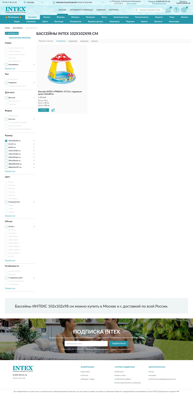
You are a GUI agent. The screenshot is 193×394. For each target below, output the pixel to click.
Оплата (85, 375)
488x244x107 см (14, 167)
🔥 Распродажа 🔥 (13, 17)
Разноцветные (14, 202)
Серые (10, 205)
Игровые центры (95, 21)
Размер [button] (8, 136)
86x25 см (12, 147)
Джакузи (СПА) (14, 271)
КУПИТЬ (44, 110)
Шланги (184, 17)
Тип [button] (7, 74)
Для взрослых (13, 101)
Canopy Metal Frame (16, 48)
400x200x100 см (14, 164)
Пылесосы (90, 17)
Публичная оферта (123, 379)
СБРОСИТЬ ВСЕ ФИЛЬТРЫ (20, 38)
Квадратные (13, 116)
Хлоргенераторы (121, 17)
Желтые (11, 189)
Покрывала (115, 21)
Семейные (12, 104)
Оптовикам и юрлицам (81, 10)
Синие (10, 208)
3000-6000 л (13, 240)
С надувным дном (15, 278)
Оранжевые (13, 199)
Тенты (104, 17)
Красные (11, 195)
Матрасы (75, 17)
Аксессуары (174, 21)
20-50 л (11, 227)
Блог (152, 372)
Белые (10, 182)
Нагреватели (75, 21)
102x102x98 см (14, 141)
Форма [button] (8, 111)
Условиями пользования (118, 349)
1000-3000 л (13, 236)
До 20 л (11, 256)
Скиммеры (31, 21)
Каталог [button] (62, 10)
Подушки (130, 21)
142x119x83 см (14, 151)
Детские (11, 98)
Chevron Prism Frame (16, 55)
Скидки (153, 375)
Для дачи (12, 274)
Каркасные (12, 79)
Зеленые (11, 192)
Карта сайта (121, 375)
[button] (159, 3)
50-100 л (11, 230)
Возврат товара (88, 379)
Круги (45, 21)
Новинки (100, 10)
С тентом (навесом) (16, 281)
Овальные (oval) (14, 126)
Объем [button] (8, 221)
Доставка (86, 372)
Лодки (17, 21)
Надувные (12, 83)
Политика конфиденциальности (163, 379)
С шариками (13, 284)
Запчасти (158, 21)
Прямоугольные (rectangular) (19, 129)
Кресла (144, 21)
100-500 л (12, 233)
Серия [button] (8, 43)
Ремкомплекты (142, 17)
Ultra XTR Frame (14, 61)
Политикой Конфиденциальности (97, 349)
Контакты (114, 10)
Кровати (159, 17)
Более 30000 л (14, 253)
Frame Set (12, 58)
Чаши (171, 17)
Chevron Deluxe (14, 51)
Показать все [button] (10, 68)
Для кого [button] (9, 92)
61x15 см (12, 144)
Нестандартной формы (17, 122)
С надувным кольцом (16, 86)
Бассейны (32, 17)
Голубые (11, 185)
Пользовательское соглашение (128, 383)
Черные (11, 212)
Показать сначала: (46, 41)
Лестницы (58, 21)
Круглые (11, 119)
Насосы (46, 17)
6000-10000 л (13, 243)
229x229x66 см (14, 157)
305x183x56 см (14, 161)
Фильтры (61, 17)
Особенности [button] (12, 266)
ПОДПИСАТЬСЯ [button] (119, 343)
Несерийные (13, 64)
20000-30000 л (14, 250)
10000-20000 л (14, 246)
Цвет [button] (7, 177)
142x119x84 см (14, 154)
